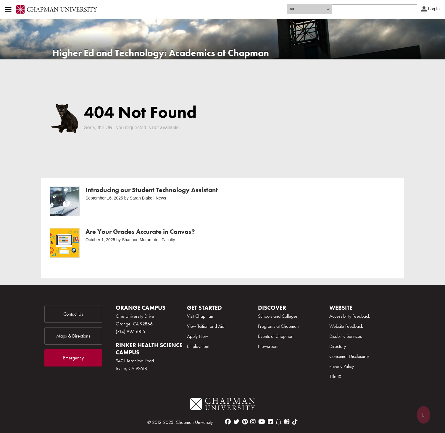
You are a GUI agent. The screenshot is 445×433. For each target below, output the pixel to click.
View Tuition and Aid (205, 326)
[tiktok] (295, 421)
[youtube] (261, 421)
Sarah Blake (141, 198)
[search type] (309, 9)
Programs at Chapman (278, 326)
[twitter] (236, 421)
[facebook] (228, 421)
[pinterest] (245, 421)
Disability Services (345, 336)
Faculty (168, 239)
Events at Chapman (276, 336)
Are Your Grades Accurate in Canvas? (140, 231)
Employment (198, 346)
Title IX (335, 376)
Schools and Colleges (278, 316)
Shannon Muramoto (140, 239)
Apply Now (197, 336)
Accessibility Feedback (349, 316)
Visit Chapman (200, 316)
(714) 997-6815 (130, 331)
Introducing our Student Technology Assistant (152, 190)
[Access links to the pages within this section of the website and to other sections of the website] (9, 9)
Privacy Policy (341, 366)
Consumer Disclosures (349, 356)
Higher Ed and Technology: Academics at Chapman (160, 53)
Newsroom (268, 346)
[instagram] (253, 421)
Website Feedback (346, 326)
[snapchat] (279, 421)
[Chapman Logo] (222, 405)
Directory (337, 346)
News (161, 198)
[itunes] (287, 421)
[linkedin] (270, 421)
